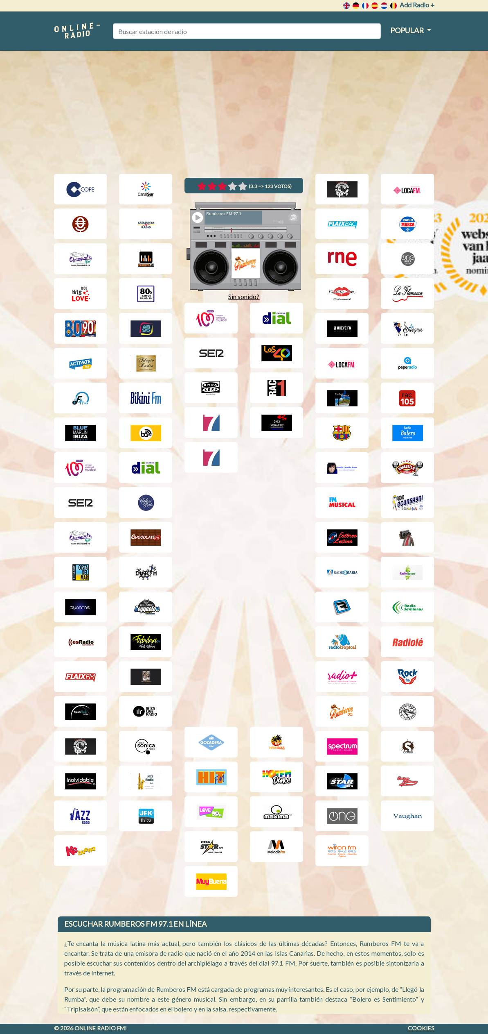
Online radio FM (99, 1028)
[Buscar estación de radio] (247, 31)
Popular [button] (407, 30)
